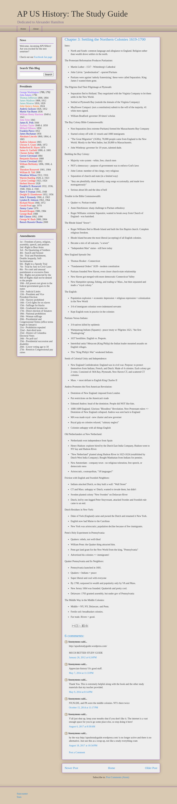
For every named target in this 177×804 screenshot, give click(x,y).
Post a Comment (77, 752)
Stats (19, 797)
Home (23, 28)
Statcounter (22, 793)
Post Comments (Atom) (117, 777)
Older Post (151, 768)
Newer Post (71, 768)
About (36, 28)
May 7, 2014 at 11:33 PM (81, 673)
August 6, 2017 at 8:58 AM (82, 726)
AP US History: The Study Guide (72, 13)
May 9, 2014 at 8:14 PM (80, 692)
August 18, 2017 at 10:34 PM (83, 745)
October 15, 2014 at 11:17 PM (83, 707)
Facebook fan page (43, 57)
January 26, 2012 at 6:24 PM (83, 657)
